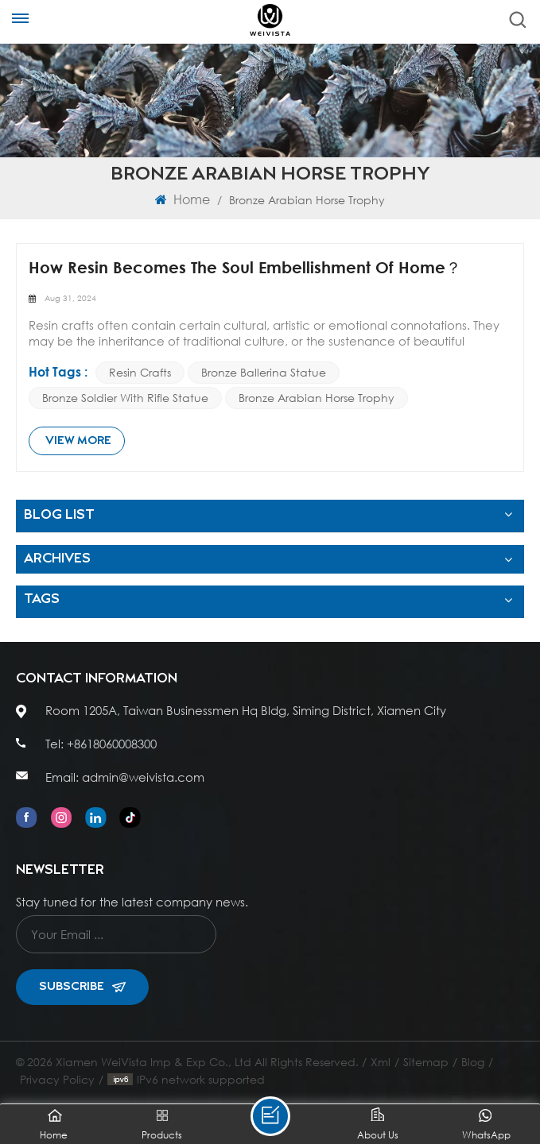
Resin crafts (140, 372)
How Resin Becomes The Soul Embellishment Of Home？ (245, 267)
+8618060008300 (112, 744)
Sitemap (426, 1061)
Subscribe (82, 986)
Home (182, 199)
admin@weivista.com (143, 777)
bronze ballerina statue (263, 372)
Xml (380, 1061)
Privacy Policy (57, 1079)
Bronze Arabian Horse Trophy (316, 397)
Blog (472, 1061)
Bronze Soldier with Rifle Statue (125, 397)
